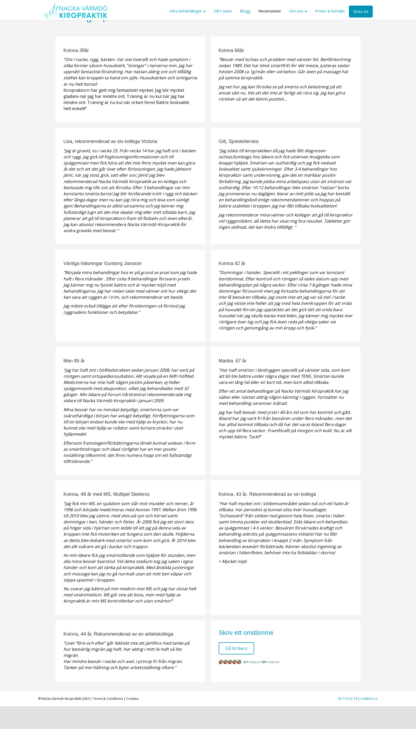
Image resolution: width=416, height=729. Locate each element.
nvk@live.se (369, 721)
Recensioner (274, 11)
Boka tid (365, 11)
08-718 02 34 (347, 721)
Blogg (250, 11)
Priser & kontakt (335, 11)
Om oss (301, 11)
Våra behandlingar (190, 11)
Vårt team (228, 11)
